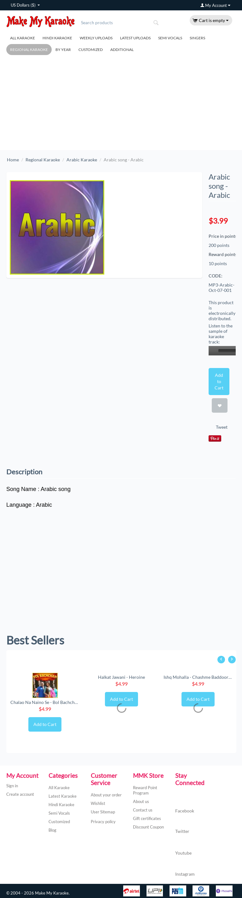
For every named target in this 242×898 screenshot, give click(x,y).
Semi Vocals (170, 38)
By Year (63, 49)
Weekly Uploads (96, 38)
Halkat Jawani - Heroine (121, 677)
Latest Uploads (135, 38)
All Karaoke (22, 38)
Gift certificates (147, 818)
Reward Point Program (145, 790)
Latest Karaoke (63, 796)
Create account (20, 794)
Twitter (182, 825)
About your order (106, 794)
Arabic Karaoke (81, 159)
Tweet (222, 427)
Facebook (184, 804)
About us (141, 801)
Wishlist (98, 803)
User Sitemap (103, 811)
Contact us (143, 809)
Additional (122, 49)
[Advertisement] (121, 103)
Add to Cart (219, 381)
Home (13, 159)
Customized (90, 49)
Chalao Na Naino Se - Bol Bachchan (44, 702)
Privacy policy (103, 821)
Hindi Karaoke (57, 38)
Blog (52, 830)
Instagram (185, 868)
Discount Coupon (148, 826)
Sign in (12, 785)
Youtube (183, 846)
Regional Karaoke (29, 49)
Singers (197, 38)
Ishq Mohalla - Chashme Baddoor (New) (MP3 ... (198, 677)
